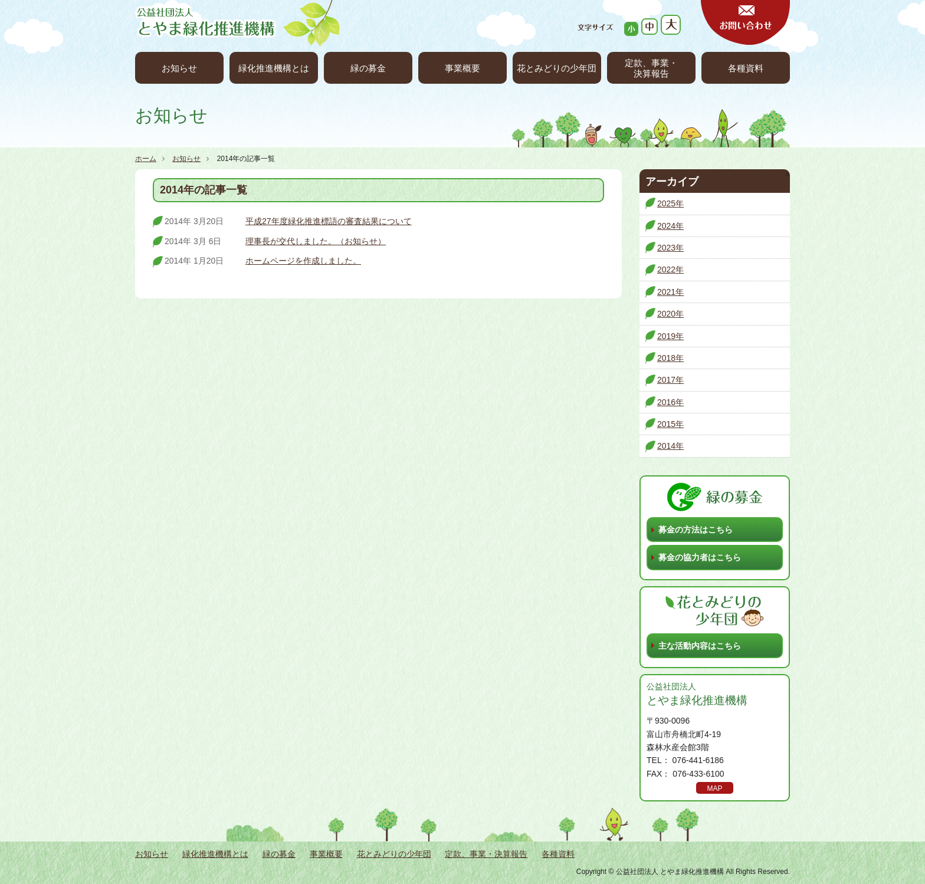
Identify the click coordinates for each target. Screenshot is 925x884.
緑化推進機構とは (273, 68)
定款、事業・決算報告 (651, 68)
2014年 (670, 446)
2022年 (670, 269)
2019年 (670, 336)
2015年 (670, 424)
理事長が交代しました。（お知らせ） (315, 241)
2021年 (670, 292)
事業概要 (462, 68)
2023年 (670, 247)
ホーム (145, 159)
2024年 (670, 226)
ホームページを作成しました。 (303, 260)
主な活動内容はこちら (699, 645)
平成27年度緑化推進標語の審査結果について (328, 221)
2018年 (670, 358)
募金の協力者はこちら (699, 557)
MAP (714, 788)
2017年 (670, 380)
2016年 (670, 402)
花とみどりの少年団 (556, 68)
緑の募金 (368, 68)
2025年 (670, 203)
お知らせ (179, 68)
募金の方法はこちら (695, 529)
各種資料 (745, 68)
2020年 (670, 313)
